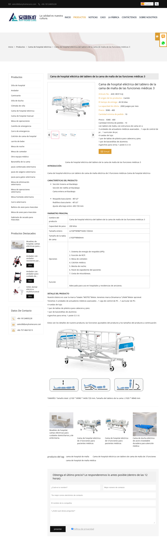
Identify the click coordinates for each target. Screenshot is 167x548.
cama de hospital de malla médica (81, 460)
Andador (15, 90)
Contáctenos (129, 17)
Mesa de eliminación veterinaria (20, 183)
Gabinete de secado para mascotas (22, 218)
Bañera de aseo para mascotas (24, 207)
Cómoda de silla (18, 105)
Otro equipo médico (20, 156)
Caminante (16, 95)
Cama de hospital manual (22, 116)
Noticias (93, 17)
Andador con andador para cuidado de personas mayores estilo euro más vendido (32, 273)
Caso (103, 17)
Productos (79, 17)
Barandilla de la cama (20, 161)
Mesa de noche (17, 146)
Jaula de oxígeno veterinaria (23, 172)
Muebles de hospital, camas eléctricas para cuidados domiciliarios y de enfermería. (33, 243)
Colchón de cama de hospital (23, 136)
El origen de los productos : (111, 98)
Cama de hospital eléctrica (39, 47)
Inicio (68, 17)
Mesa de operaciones (20, 121)
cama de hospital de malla (77, 456)
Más (30, 251)
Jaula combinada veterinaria (23, 167)
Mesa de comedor (19, 151)
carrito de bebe (18, 141)
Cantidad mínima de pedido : (112, 114)
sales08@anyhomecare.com (24, 4)
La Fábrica (113, 17)
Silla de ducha (17, 100)
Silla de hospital (18, 85)
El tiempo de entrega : (108, 102)
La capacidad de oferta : (109, 106)
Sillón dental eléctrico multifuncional (32, 289)
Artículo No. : (104, 94)
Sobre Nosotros (148, 17)
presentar (58, 529)
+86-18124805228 (48, 4)
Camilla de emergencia (21, 126)
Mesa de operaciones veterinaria (20, 190)
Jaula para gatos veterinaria (23, 177)
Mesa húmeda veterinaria (22, 197)
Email (105, 151)
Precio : (102, 110)
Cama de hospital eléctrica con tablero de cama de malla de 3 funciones (124, 456)
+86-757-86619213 (25, 330)
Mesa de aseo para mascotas (23, 212)
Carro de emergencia (20, 131)
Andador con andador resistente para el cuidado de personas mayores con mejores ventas (33, 258)
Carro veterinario (18, 202)
